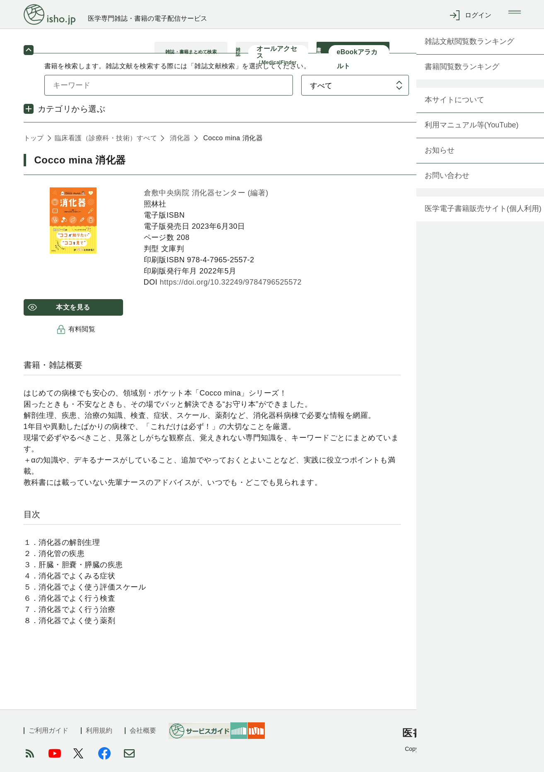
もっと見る (495, 650)
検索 (465, 94)
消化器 (180, 147)
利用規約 (99, 730)
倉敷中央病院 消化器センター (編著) (206, 202)
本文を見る (73, 316)
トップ (34, 147)
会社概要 (143, 730)
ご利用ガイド (48, 730)
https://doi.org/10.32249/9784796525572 (231, 292)
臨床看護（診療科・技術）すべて (106, 147)
